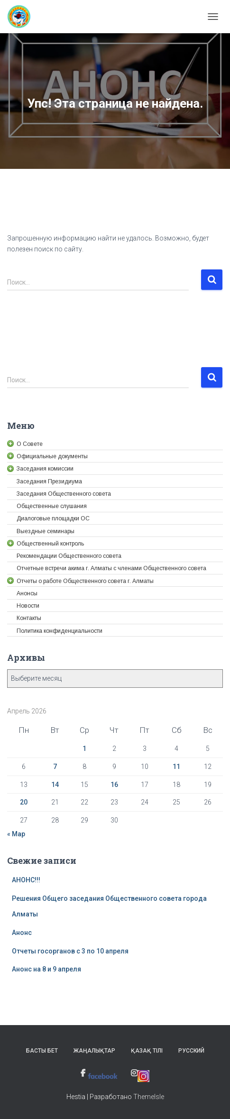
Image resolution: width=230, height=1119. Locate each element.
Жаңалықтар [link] (94, 1050)
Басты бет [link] (42, 1050)
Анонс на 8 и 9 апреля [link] (46, 969)
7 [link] (55, 766)
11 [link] (176, 766)
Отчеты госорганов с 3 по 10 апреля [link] (70, 951)
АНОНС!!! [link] (26, 880)
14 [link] (55, 784)
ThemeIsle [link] (148, 1097)
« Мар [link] (16, 834)
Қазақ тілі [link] (147, 1050)
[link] (22, 16)
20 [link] (24, 802)
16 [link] (114, 784)
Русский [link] (191, 1050)
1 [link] (84, 748)
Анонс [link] (22, 932)
